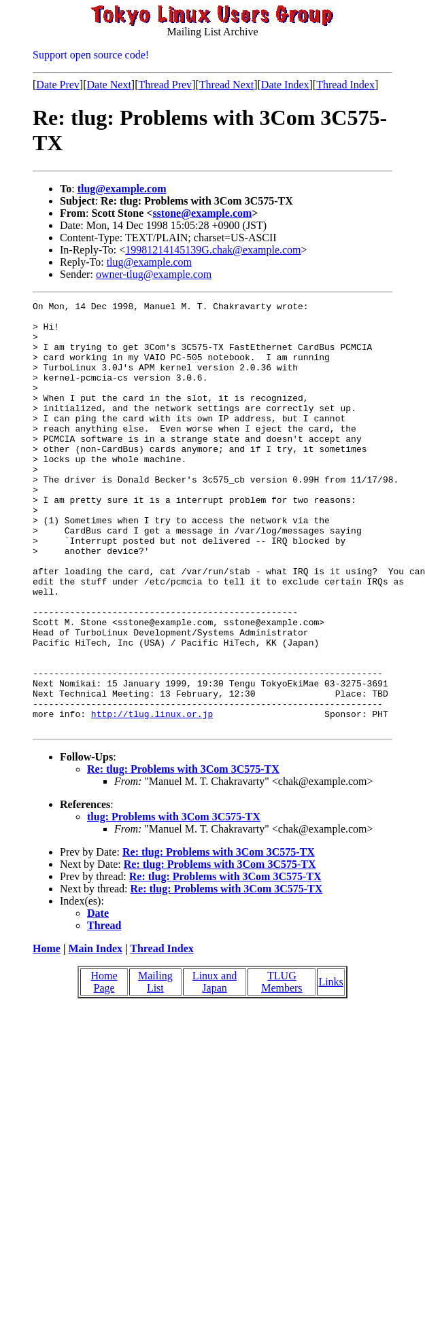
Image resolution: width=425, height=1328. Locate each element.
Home (47, 1034)
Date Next (109, 84)
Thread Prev (165, 84)
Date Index (285, 84)
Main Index (95, 1034)
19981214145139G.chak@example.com (213, 250)
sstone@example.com (202, 213)
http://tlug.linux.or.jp (152, 797)
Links (330, 1067)
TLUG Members (281, 1067)
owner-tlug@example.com (153, 274)
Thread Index (345, 84)
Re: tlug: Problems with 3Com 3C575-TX (183, 854)
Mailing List (155, 1067)
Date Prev (58, 84)
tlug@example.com (122, 188)
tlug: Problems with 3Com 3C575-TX (173, 902)
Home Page (104, 1067)
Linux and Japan (214, 1067)
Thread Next (226, 84)
